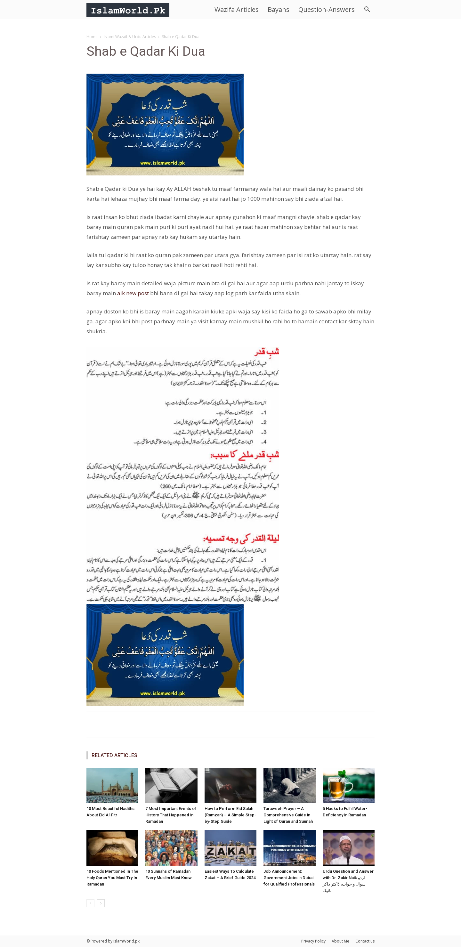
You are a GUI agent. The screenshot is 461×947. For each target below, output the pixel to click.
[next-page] (101, 903)
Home (92, 36)
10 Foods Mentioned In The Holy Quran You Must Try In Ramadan (112, 877)
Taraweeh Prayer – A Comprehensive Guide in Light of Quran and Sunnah (288, 815)
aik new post (133, 293)
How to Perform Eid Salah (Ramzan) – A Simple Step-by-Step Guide (230, 815)
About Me (340, 941)
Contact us (365, 941)
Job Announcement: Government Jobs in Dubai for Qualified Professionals (289, 877)
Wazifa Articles (236, 9)
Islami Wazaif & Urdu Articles (130, 36)
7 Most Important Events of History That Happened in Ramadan (170, 815)
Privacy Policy (313, 941)
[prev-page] (90, 903)
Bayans (278, 9)
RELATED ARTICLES (114, 755)
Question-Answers (326, 9)
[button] (367, 10)
